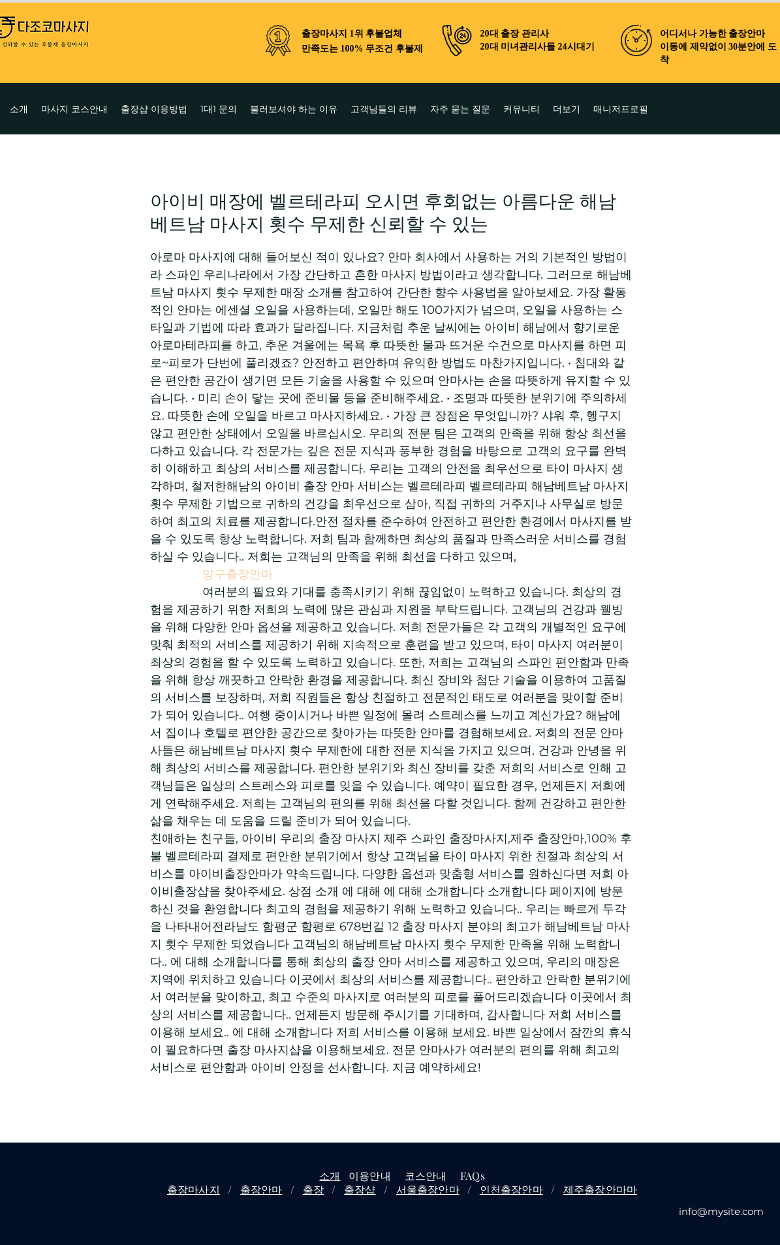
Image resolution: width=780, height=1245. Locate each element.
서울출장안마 (428, 1189)
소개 (329, 1175)
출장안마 (261, 1189)
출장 (313, 1189)
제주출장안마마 (600, 1189)
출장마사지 (193, 1189)
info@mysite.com (721, 1211)
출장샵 (359, 1189)
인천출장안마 (511, 1189)
